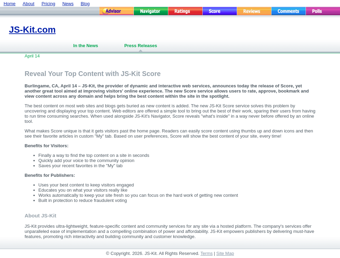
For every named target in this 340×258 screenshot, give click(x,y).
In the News (85, 45)
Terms (207, 253)
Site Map (225, 253)
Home (9, 3)
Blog (85, 3)
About (28, 3)
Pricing (48, 3)
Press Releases (140, 45)
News (68, 3)
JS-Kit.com (32, 29)
